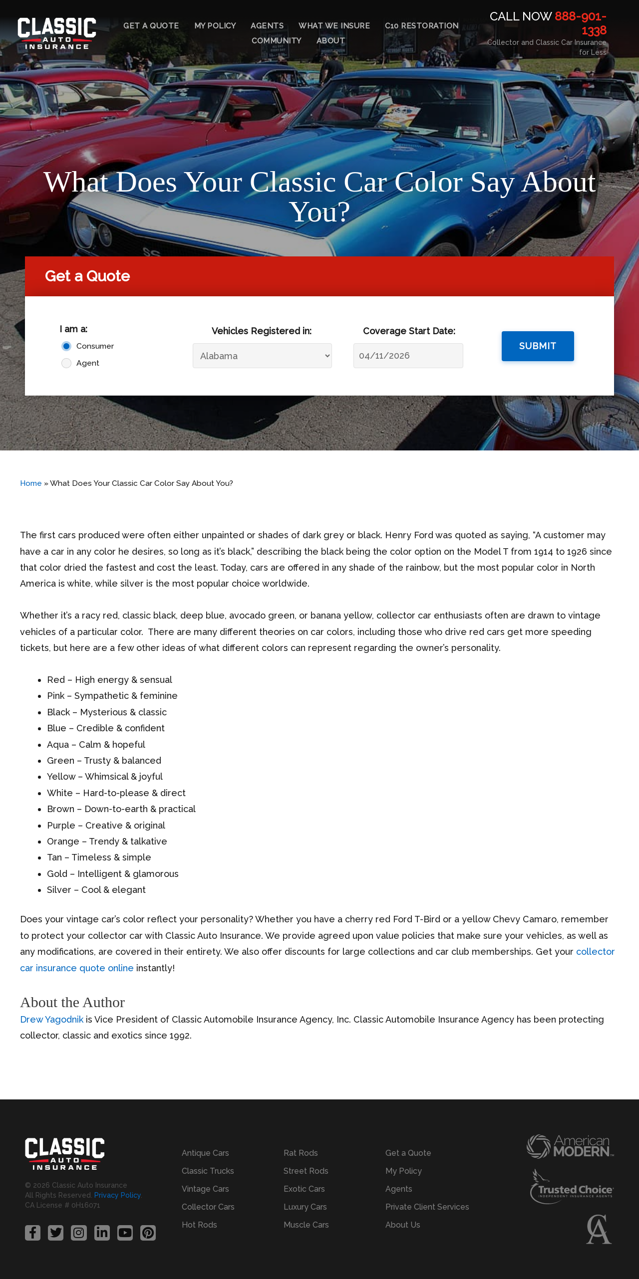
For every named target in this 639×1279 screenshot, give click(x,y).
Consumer (95, 346)
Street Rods (306, 1171)
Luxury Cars (305, 1207)
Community (277, 40)
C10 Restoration (422, 25)
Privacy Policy (117, 1195)
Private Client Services (427, 1207)
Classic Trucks (208, 1171)
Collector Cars (208, 1207)
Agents (267, 25)
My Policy (215, 25)
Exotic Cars (304, 1189)
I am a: (73, 329)
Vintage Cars (205, 1189)
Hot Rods (199, 1225)
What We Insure (334, 25)
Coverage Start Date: (409, 331)
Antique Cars (205, 1153)
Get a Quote (151, 25)
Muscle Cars (306, 1225)
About (331, 40)
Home (31, 483)
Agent (87, 363)
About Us (402, 1225)
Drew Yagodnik (51, 1019)
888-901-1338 (581, 23)
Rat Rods (301, 1153)
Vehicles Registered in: (262, 331)
